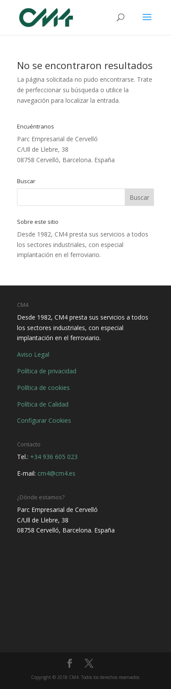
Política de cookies (43, 387)
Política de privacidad (46, 371)
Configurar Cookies (44, 420)
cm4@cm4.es (56, 473)
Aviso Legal (33, 354)
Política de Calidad (42, 404)
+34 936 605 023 (54, 456)
